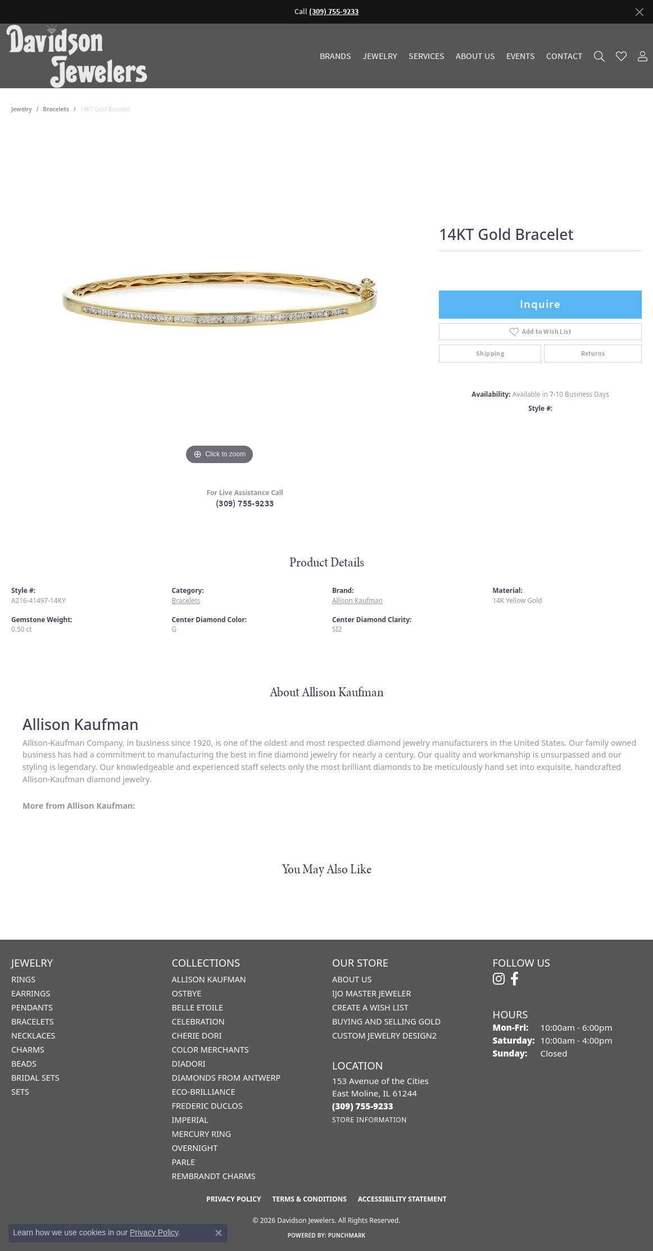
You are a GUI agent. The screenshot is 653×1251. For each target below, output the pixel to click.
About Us (475, 56)
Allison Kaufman (357, 600)
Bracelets (56, 109)
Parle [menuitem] (184, 1162)
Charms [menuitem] (27, 1049)
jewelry (21, 109)
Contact (564, 56)
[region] (219, 299)
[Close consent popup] (218, 1233)
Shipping (490, 353)
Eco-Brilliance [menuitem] (203, 1091)
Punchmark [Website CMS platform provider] (347, 1235)
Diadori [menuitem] (189, 1063)
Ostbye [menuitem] (187, 993)
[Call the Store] (362, 1106)
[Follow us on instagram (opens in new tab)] (499, 979)
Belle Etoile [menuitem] (198, 1007)
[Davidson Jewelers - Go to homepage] (79, 56)
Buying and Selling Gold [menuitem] (386, 1021)
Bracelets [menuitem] (32, 1021)
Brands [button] (335, 56)
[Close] (639, 12)
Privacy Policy (233, 1199)
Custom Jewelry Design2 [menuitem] (384, 1035)
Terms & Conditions (309, 1199)
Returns (593, 353)
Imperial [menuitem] (190, 1119)
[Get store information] (369, 1120)
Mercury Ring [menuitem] (202, 1133)
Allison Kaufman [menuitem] (209, 979)
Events (520, 56)
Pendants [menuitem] (32, 1007)
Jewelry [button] (379, 56)
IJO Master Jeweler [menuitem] (371, 993)
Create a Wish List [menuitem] (370, 1007)
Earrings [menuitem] (30, 993)
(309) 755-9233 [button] (334, 11)
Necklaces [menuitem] (33, 1035)
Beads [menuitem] (24, 1063)
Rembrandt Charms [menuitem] (214, 1176)
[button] (599, 56)
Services (427, 56)
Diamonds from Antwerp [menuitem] (226, 1077)
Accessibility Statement (402, 1199)
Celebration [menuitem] (198, 1021)
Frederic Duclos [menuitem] (207, 1105)
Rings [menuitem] (23, 979)
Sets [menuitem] (20, 1091)
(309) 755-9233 (245, 503)
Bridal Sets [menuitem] (35, 1077)
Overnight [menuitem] (195, 1148)
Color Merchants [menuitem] (210, 1049)
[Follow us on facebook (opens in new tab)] (514, 979)
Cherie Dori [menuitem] (197, 1035)
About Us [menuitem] (351, 979)
